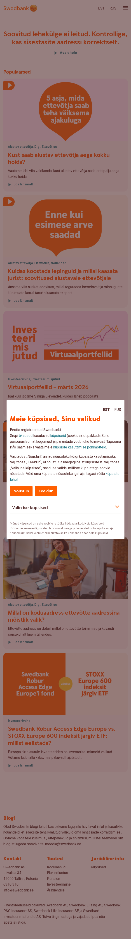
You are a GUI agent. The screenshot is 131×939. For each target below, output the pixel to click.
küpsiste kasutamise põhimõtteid (79, 447)
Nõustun (21, 491)
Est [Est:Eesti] (106, 409)
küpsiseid (58, 436)
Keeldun (45, 491)
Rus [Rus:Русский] (117, 409)
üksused (26, 436)
